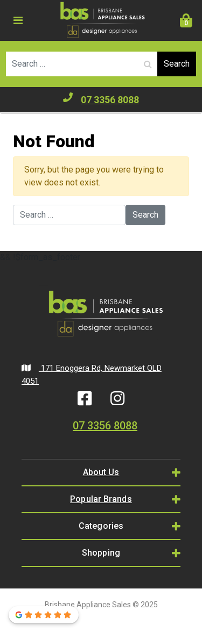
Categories (101, 526)
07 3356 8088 (101, 98)
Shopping (101, 553)
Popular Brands (100, 499)
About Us (101, 472)
